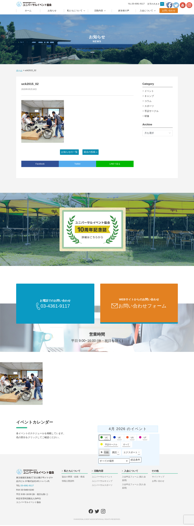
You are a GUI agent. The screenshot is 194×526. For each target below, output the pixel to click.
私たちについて (74, 10)
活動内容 (98, 10)
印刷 (104, 454)
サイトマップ (158, 477)
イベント (149, 91)
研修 (146, 116)
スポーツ (149, 106)
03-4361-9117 (27, 486)
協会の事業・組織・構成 (73, 477)
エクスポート (131, 453)
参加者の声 (123, 10)
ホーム (28, 10)
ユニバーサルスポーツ (102, 486)
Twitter (77, 164)
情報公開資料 (68, 482)
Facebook (40, 164)
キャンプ (149, 96)
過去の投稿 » (90, 152)
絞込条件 (135, 461)
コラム (148, 101)
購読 (116, 453)
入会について (146, 10)
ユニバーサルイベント (102, 477)
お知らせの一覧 (69, 152)
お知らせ (52, 10)
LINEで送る (114, 164)
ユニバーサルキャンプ (102, 482)
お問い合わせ (168, 10)
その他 (155, 472)
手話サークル (151, 111)
